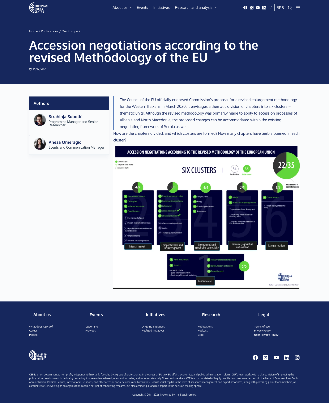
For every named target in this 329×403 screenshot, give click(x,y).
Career (33, 330)
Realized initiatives (153, 330)
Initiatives (161, 7)
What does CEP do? (41, 326)
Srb (280, 7)
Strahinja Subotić (65, 116)
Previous (90, 330)
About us (122, 7)
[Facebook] (245, 7)
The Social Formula (186, 394)
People (33, 334)
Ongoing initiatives (153, 326)
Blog (201, 334)
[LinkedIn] (264, 7)
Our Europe (70, 31)
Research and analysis (196, 7)
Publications (50, 31)
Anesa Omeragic (65, 142)
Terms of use (262, 326)
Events (142, 7)
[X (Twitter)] (251, 7)
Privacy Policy (262, 330)
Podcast (203, 330)
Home (33, 31)
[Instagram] (270, 7)
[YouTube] (258, 7)
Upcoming (91, 326)
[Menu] (298, 7)
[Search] (290, 7)
